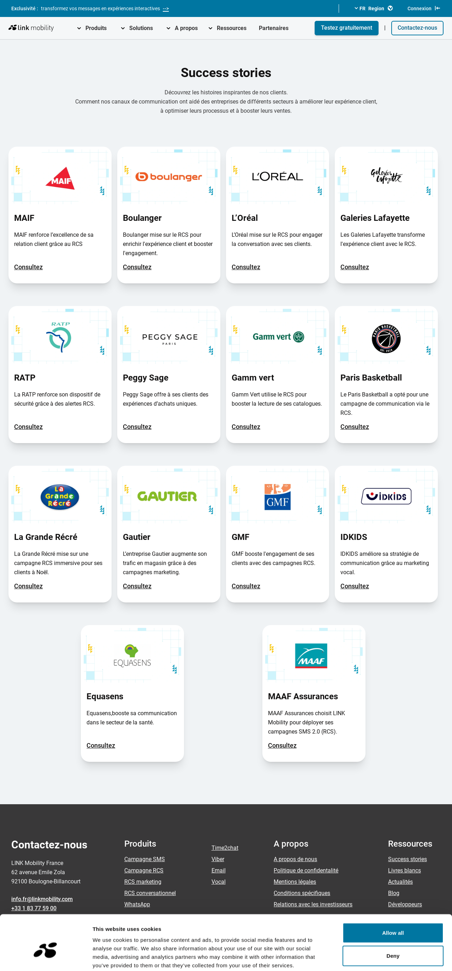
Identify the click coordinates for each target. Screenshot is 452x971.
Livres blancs (404, 870)
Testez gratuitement (346, 27)
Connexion (424, 8)
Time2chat (225, 848)
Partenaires (274, 28)
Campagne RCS (143, 870)
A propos (186, 28)
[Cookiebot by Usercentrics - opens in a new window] (46, 957)
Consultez (28, 267)
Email (219, 870)
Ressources (231, 28)
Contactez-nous (417, 27)
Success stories (407, 859)
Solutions (141, 28)
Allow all (393, 896)
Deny (392, 919)
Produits (96, 28)
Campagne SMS (144, 859)
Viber (218, 859)
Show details (370, 957)
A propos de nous (295, 859)
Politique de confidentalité (306, 870)
